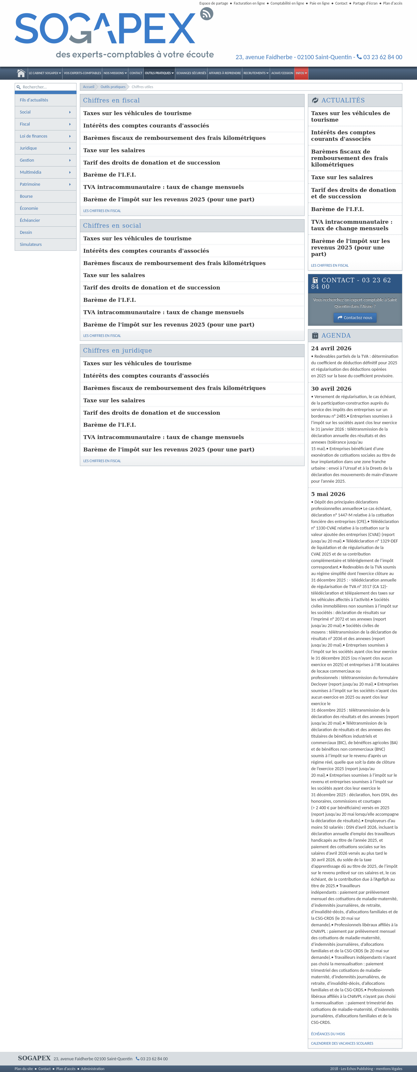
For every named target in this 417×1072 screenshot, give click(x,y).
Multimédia (46, 172)
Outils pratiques (159, 73)
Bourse (26, 196)
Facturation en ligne (249, 3)
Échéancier (30, 220)
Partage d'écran (365, 3)
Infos (301, 73)
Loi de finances (46, 136)
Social (46, 112)
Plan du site (24, 1068)
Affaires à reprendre (225, 73)
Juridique (46, 148)
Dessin (26, 232)
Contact (341, 3)
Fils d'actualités (34, 100)
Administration (92, 1068)
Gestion (46, 160)
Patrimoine (46, 184)
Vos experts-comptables (82, 73)
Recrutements (256, 73)
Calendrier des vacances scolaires (342, 1043)
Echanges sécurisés (191, 73)
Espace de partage (213, 3)
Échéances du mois (328, 1034)
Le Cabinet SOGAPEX (45, 73)
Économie (29, 208)
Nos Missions (115, 73)
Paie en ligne (320, 3)
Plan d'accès (392, 3)
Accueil (21, 73)
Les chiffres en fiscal (102, 213)
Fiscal (46, 124)
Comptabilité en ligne (287, 3)
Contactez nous (355, 317)
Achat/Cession (282, 73)
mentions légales (389, 1068)
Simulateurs (31, 244)
